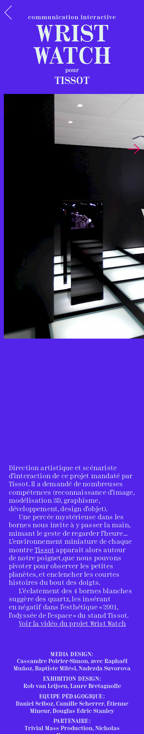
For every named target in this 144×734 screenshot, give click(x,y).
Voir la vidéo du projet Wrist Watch (72, 624)
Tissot (44, 550)
